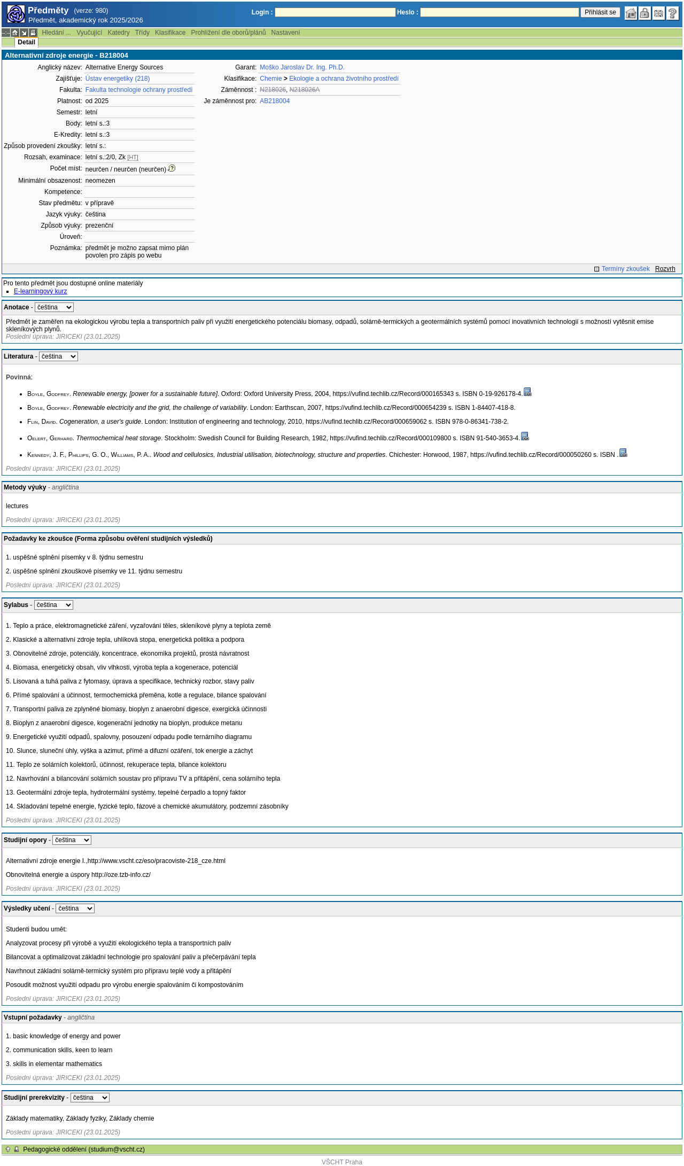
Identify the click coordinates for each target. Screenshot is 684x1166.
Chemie (271, 78)
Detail (26, 42)
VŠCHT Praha (342, 1162)
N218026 (273, 90)
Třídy (142, 32)
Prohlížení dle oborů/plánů (228, 32)
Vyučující (89, 32)
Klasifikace (170, 32)
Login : (262, 12)
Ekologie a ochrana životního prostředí (344, 78)
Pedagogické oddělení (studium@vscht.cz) (84, 1149)
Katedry (118, 32)
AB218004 (275, 101)
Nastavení (285, 32)
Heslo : (407, 12)
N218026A (305, 90)
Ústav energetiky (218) (118, 78)
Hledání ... (56, 32)
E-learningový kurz (40, 291)
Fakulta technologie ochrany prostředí (139, 90)
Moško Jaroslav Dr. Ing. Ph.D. (302, 67)
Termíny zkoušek (626, 269)
